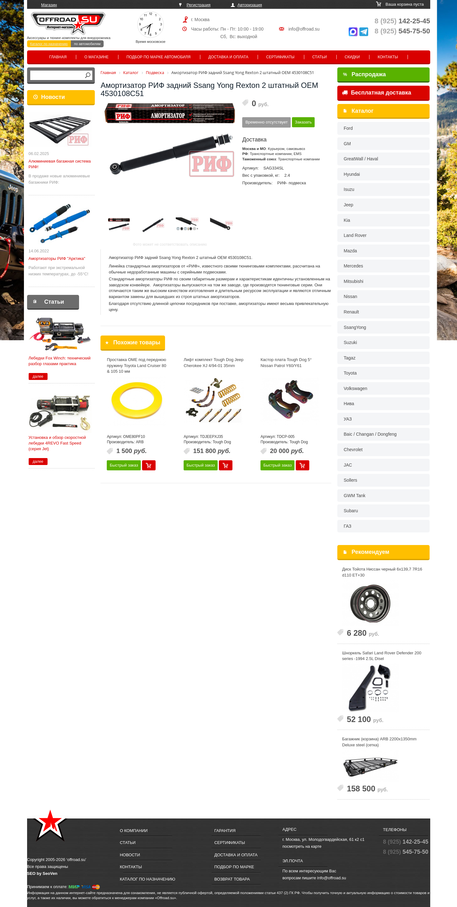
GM (347, 143)
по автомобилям (87, 44)
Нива (349, 403)
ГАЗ (347, 526)
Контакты (388, 57)
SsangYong (355, 327)
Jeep (348, 204)
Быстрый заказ (124, 465)
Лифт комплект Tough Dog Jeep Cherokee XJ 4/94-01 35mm (213, 362)
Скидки (352, 57)
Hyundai (352, 174)
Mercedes (353, 265)
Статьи (319, 57)
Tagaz (349, 357)
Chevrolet (353, 449)
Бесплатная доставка (376, 92)
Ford (348, 128)
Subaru (351, 510)
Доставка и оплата (228, 57)
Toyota (350, 373)
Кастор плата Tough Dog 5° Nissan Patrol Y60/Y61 (285, 362)
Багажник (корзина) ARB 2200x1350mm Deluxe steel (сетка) (379, 742)
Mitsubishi (353, 281)
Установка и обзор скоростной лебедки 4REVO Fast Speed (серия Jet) (57, 443)
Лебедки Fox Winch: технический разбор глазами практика (60, 361)
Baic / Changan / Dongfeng (370, 434)
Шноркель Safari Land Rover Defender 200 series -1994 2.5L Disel (381, 656)
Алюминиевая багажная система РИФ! (60, 164)
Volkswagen (355, 388)
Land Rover (355, 235)
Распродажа (364, 74)
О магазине (96, 57)
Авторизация (249, 5)
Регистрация (198, 5)
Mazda (350, 250)
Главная (57, 57)
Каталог (362, 111)
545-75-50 (402, 31)
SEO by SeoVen (42, 873)
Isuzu (349, 189)
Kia (347, 220)
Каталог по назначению (49, 44)
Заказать (303, 122)
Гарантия (224, 830)
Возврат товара (232, 879)
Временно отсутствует (266, 122)
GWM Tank (354, 495)
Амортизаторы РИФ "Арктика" (57, 258)
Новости (53, 97)
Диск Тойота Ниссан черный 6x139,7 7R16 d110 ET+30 (382, 572)
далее (37, 376)
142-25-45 (402, 21)
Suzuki (350, 342)
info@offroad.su (304, 29)
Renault (351, 311)
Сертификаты (280, 57)
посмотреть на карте (302, 846)
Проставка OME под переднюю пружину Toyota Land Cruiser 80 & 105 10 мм (136, 365)
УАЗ (348, 419)
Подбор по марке (234, 866)
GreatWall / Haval (361, 158)
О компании (133, 830)
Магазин (49, 5)
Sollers (350, 480)
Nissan (350, 296)
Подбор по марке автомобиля (158, 57)
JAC (348, 465)
